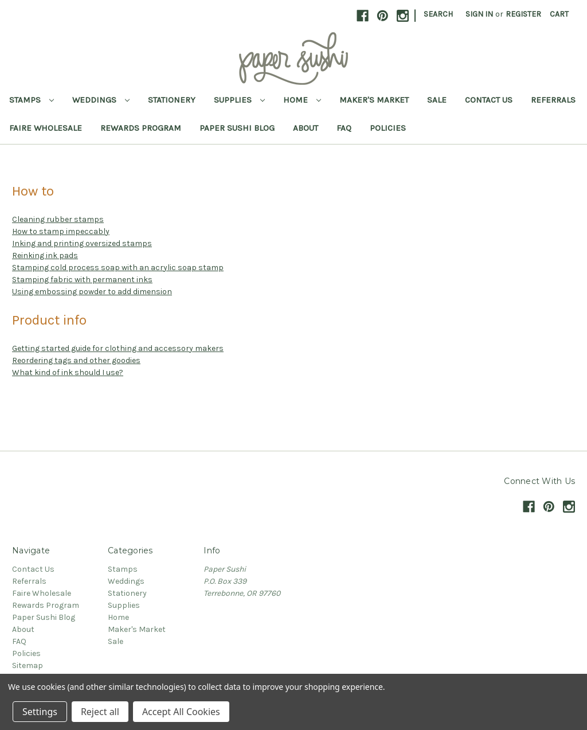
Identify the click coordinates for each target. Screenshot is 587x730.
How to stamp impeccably (60, 231)
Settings (39, 711)
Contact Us (488, 100)
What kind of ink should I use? (67, 372)
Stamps (31, 100)
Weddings (101, 100)
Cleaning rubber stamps (58, 219)
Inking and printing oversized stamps (82, 243)
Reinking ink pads (45, 255)
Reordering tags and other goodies (76, 360)
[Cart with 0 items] (559, 14)
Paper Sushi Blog (237, 128)
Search (438, 14)
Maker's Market (374, 100)
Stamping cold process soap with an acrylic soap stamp (118, 267)
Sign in (479, 14)
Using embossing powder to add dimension (92, 291)
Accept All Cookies (181, 711)
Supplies (239, 100)
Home (302, 100)
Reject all (100, 711)
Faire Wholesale (45, 128)
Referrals (553, 100)
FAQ (343, 128)
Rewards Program (140, 128)
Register (523, 14)
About (305, 128)
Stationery (171, 100)
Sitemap (27, 665)
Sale (437, 100)
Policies (388, 128)
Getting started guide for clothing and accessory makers (118, 348)
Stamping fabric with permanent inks (82, 279)
